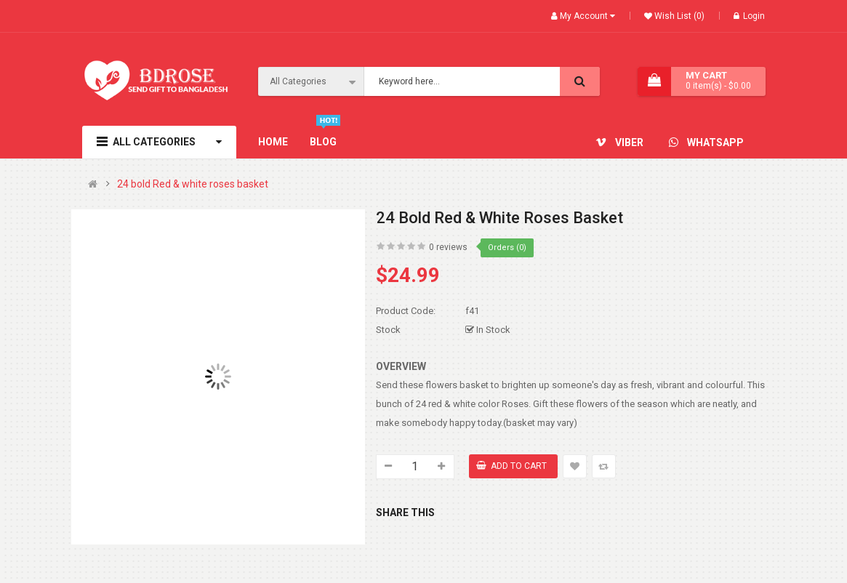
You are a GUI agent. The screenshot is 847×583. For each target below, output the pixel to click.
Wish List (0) (678, 16)
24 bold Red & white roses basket (192, 184)
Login (749, 16)
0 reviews (448, 247)
